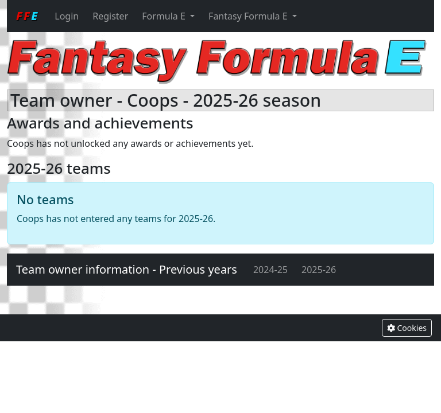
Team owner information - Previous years (126, 269)
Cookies (407, 327)
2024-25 (270, 269)
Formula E (165, 16)
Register (110, 16)
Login (67, 16)
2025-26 (318, 269)
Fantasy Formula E (249, 16)
